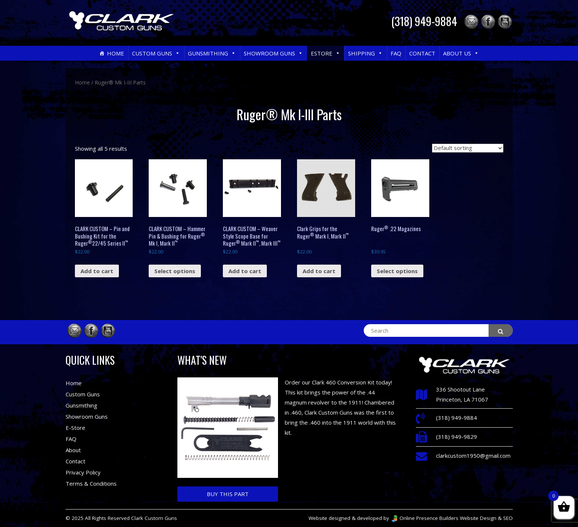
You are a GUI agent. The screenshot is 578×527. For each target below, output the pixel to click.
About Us (461, 53)
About (73, 450)
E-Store (75, 427)
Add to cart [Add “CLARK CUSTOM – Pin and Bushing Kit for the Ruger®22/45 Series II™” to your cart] (96, 271)
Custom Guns (156, 53)
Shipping (365, 53)
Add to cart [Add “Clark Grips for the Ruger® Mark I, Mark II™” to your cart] (319, 271)
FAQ (396, 53)
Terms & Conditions (91, 483)
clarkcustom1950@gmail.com (473, 455)
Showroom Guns (273, 53)
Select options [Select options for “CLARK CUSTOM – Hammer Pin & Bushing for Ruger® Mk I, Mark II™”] (174, 271)
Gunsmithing (212, 53)
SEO (508, 518)
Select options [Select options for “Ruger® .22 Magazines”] (397, 271)
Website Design (478, 518)
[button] (177, 53)
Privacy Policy (83, 472)
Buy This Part (228, 494)
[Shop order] (467, 148)
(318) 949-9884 (424, 21)
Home (115, 53)
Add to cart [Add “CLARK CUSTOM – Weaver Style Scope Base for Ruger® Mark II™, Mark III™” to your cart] (244, 271)
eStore (325, 53)
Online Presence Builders (424, 518)
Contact (422, 53)
